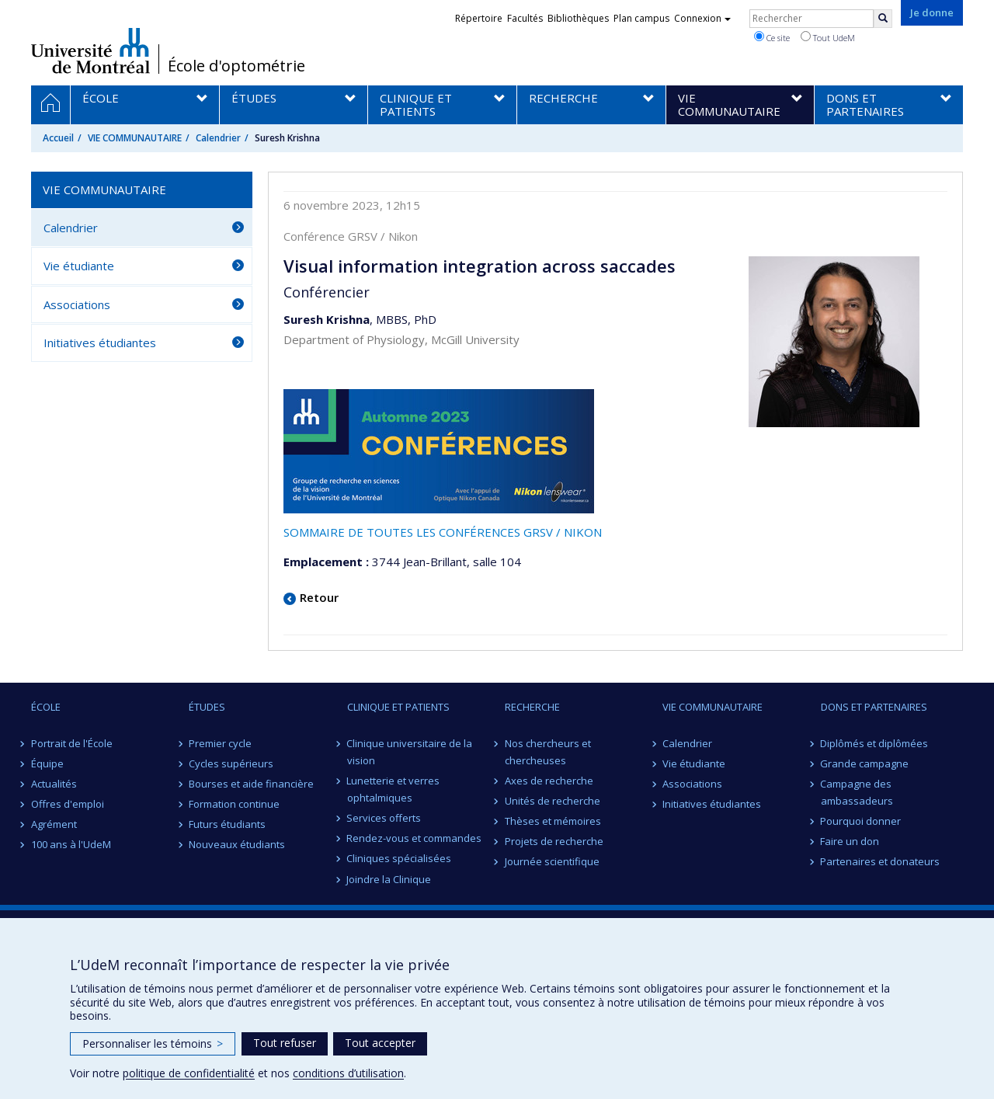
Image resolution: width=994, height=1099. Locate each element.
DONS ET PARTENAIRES (874, 707)
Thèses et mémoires (553, 821)
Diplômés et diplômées (875, 743)
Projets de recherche (554, 841)
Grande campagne (865, 763)
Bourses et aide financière (251, 784)
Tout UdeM (828, 37)
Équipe (47, 763)
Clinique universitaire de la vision (410, 751)
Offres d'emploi (67, 804)
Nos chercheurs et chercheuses (548, 751)
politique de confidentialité (189, 1073)
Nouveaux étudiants (237, 844)
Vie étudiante (78, 265)
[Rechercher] (883, 18)
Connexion (702, 18)
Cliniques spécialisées (399, 858)
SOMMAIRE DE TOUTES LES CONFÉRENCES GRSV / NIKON (442, 532)
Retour (319, 597)
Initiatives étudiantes (99, 342)
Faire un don (850, 841)
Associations (76, 304)
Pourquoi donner (861, 821)
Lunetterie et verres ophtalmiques (393, 789)
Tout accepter (380, 1042)
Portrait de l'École (72, 743)
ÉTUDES (207, 707)
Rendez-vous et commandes (414, 838)
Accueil (58, 137)
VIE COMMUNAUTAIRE (135, 137)
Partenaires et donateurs (880, 861)
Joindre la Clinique (389, 879)
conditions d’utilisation (348, 1073)
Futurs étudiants (227, 824)
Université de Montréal (90, 50)
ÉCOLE (46, 707)
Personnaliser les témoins (152, 1043)
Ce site (772, 37)
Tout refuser (284, 1042)
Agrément (54, 824)
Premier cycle (220, 743)
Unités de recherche (552, 801)
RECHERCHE (532, 707)
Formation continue (234, 804)
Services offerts (384, 818)
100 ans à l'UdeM (71, 844)
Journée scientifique (552, 861)
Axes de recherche (549, 781)
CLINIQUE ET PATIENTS (398, 707)
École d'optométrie (236, 66)
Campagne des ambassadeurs (857, 792)
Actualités (54, 784)
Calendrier (218, 137)
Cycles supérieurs (231, 763)
